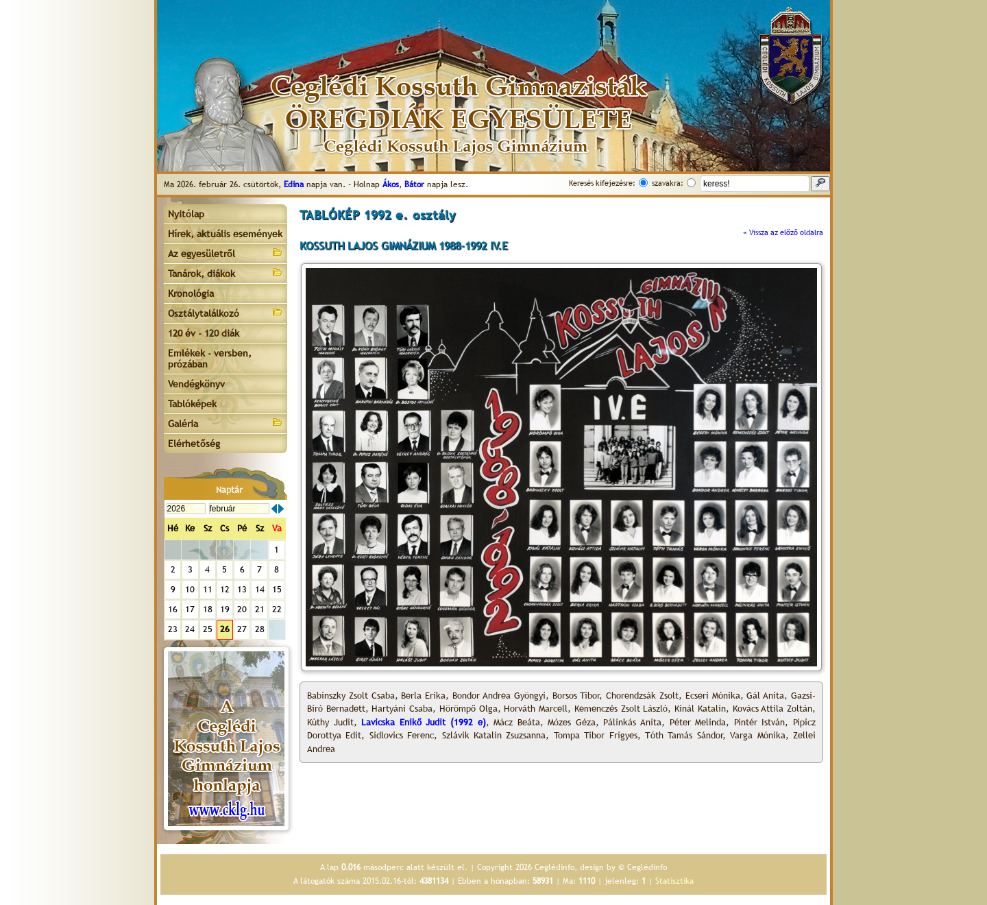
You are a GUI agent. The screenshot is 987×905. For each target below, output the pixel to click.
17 (190, 609)
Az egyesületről (225, 252)
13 (242, 589)
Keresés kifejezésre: (602, 183)
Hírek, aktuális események (225, 233)
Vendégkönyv (196, 383)
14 (260, 589)
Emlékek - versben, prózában (210, 359)
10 (190, 589)
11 (207, 589)
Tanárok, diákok (225, 272)
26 (225, 629)
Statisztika (674, 881)
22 (277, 609)
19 (225, 609)
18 (207, 609)
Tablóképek (192, 403)
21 (260, 609)
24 (190, 629)
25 (207, 629)
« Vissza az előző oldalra (783, 232)
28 (260, 629)
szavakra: (667, 183)
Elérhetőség (194, 443)
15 (277, 589)
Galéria (225, 422)
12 (225, 589)
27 (242, 629)
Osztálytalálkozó (225, 312)
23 (173, 629)
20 (242, 609)
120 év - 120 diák (203, 333)
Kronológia (191, 293)
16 (173, 609)
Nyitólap (186, 213)
